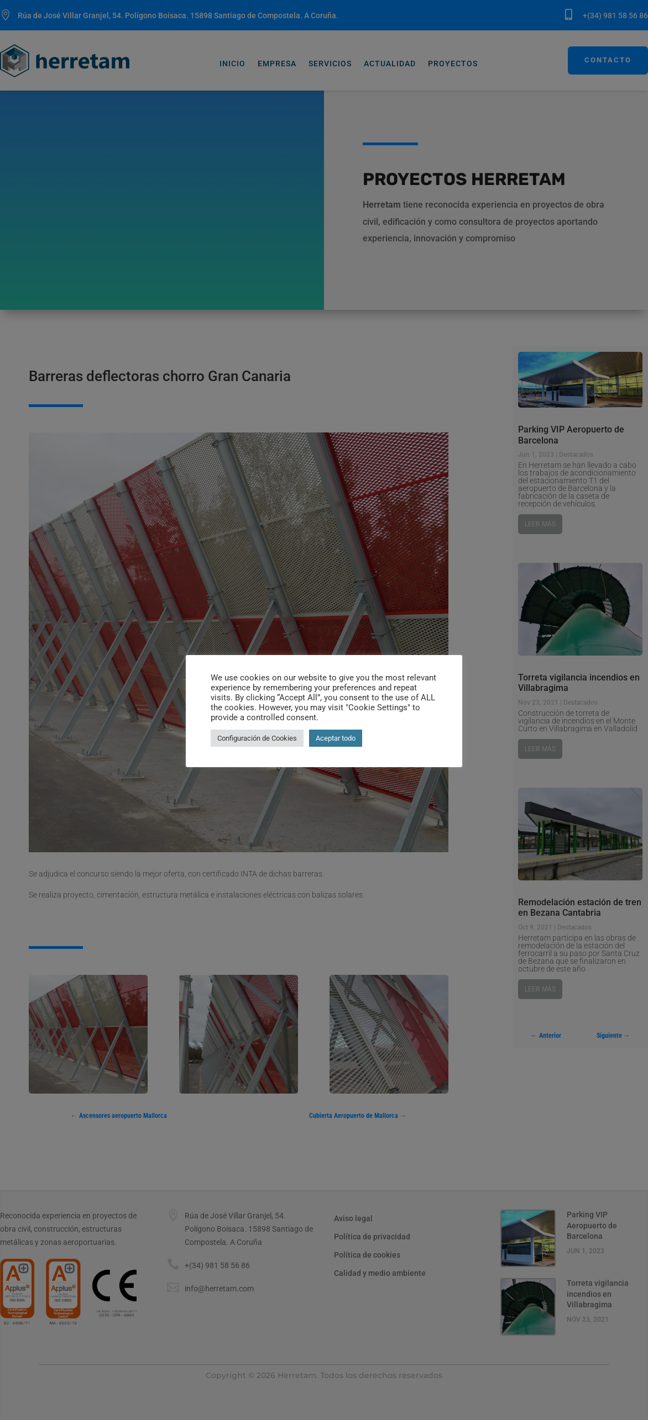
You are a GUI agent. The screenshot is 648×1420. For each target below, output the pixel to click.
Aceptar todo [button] (336, 738)
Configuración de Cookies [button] (257, 738)
